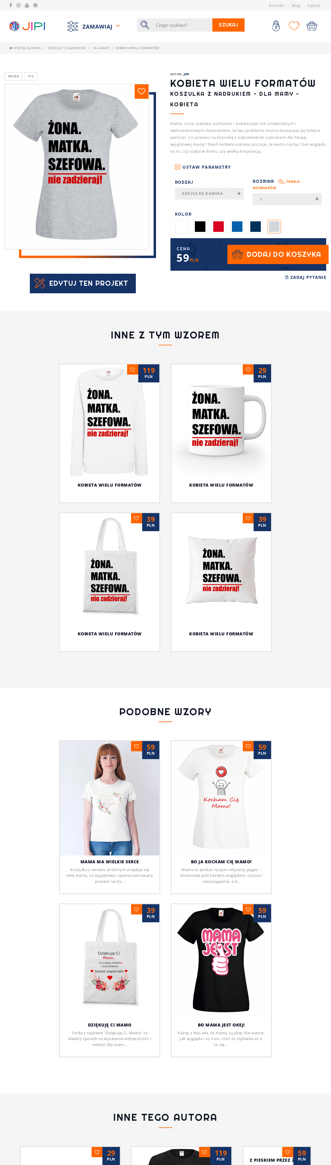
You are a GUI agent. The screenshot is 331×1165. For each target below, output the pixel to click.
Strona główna (25, 48)
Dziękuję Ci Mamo (110, 1025)
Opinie (314, 5)
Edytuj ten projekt (89, 283)
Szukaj (228, 25)
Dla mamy (101, 48)
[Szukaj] (182, 25)
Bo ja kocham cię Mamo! (221, 861)
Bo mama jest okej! (221, 1025)
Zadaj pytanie (305, 277)
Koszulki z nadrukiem (67, 48)
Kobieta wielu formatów (110, 485)
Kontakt (276, 5)
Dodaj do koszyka (284, 254)
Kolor (183, 214)
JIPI (186, 74)
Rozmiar (276, 184)
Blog (296, 5)
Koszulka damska (211, 193)
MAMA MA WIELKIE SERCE (109, 861)
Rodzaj (184, 182)
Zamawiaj (99, 26)
